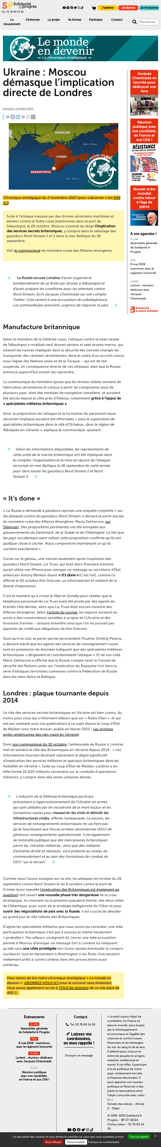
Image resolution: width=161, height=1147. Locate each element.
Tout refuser (53, 1142)
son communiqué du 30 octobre (39, 744)
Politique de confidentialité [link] (103, 1142)
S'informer (33, 19)
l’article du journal (62, 612)
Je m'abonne (149, 7)
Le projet (54, 19)
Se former (74, 19)
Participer (95, 19)
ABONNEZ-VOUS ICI (41, 983)
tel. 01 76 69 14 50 (13, 11)
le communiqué (27, 250)
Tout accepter (138, 1136)
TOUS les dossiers (73, 988)
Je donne (128, 7)
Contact (116, 19)
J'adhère (108, 7)
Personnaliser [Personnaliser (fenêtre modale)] (76, 1142)
